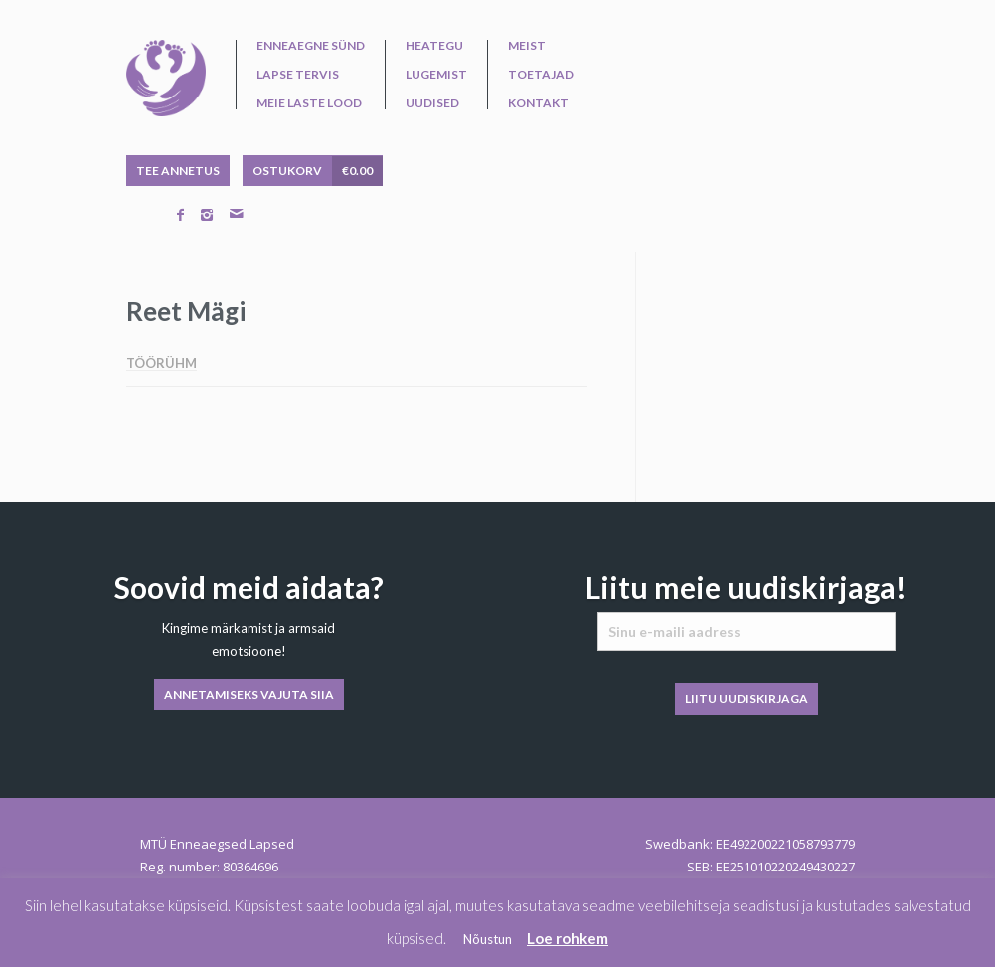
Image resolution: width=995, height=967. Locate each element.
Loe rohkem (567, 938)
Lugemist (436, 75)
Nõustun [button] (487, 939)
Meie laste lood (309, 103)
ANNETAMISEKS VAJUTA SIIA (249, 694)
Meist (527, 46)
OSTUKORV (317, 171)
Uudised (432, 103)
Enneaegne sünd (310, 46)
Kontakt (538, 103)
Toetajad (541, 75)
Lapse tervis (297, 75)
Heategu (434, 46)
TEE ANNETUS (178, 170)
